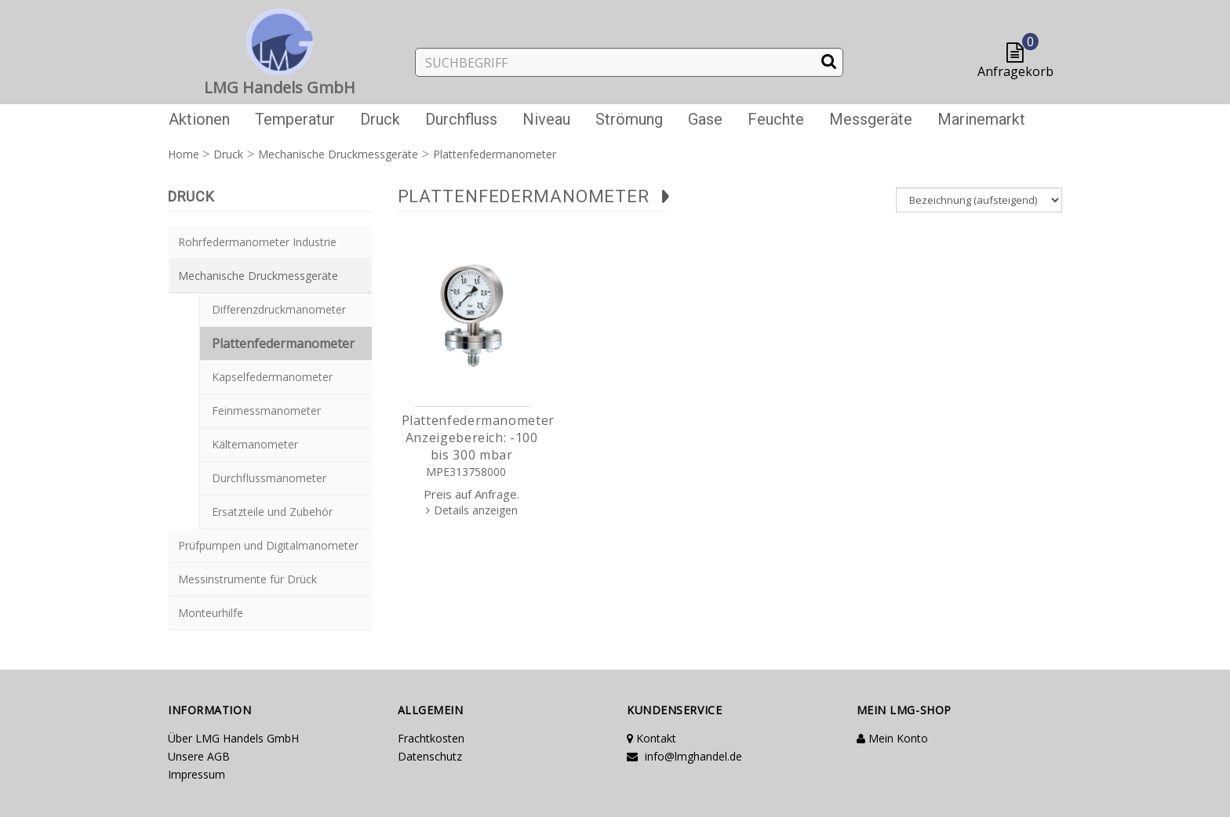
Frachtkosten (431, 738)
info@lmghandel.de (684, 756)
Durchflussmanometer (269, 477)
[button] (1018, 53)
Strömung (629, 119)
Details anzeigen (476, 510)
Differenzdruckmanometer (279, 309)
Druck (380, 119)
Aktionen (199, 119)
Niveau (546, 119)
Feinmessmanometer (266, 410)
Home (183, 154)
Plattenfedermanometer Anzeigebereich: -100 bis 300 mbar (478, 437)
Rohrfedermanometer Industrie (257, 241)
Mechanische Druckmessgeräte (258, 275)
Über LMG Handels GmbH (233, 738)
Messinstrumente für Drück (247, 579)
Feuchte (776, 119)
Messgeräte (870, 119)
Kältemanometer (255, 444)
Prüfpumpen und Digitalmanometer (268, 545)
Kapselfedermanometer (272, 376)
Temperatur (295, 119)
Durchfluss (461, 119)
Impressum (196, 774)
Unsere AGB (199, 756)
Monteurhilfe (210, 612)
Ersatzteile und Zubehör (272, 511)
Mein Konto (892, 738)
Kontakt (651, 738)
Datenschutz (430, 756)
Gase (705, 119)
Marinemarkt (981, 119)
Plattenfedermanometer (283, 343)
